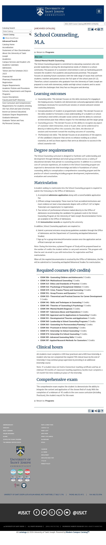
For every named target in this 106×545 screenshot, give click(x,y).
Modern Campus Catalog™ (77, 532)
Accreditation (7, 47)
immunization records (50, 222)
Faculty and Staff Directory (13, 100)
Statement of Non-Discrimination (16, 50)
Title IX (43, 461)
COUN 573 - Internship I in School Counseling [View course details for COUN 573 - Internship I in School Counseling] (59, 331)
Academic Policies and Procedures (16, 88)
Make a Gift (98, 3)
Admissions (6, 67)
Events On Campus (47, 436)
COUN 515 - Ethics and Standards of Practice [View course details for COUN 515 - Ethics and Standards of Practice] (59, 283)
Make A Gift (44, 430)
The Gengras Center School (12, 442)
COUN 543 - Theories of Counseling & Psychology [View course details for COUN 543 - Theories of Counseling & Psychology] (61, 305)
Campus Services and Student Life (16, 62)
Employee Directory (47, 458)
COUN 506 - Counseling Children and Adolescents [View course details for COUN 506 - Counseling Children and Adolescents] (61, 277)
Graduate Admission (10, 117)
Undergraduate (8, 425)
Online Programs (8, 433)
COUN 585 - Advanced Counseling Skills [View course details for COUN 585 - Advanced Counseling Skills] (57, 337)
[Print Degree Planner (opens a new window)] (89, 29)
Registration (7, 82)
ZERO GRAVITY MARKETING (93, 526)
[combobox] (85, 23)
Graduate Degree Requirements (15, 114)
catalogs (23, 532)
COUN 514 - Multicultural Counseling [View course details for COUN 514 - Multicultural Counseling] (56, 280)
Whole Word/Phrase (11, 38)
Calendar (44, 449)
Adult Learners (8, 430)
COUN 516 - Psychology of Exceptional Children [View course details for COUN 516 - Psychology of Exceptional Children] (60, 287)
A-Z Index (44, 452)
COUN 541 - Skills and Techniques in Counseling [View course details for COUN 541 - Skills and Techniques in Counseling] (60, 302)
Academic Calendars (10, 65)
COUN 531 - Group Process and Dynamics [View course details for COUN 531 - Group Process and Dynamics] (58, 293)
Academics (6, 59)
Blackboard (8, 3)
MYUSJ (17, 3)
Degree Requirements (11, 85)
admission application (58, 195)
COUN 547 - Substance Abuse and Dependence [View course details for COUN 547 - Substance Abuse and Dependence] (60, 312)
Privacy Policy (45, 464)
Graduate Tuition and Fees (13, 120)
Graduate (6, 428)
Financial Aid (7, 76)
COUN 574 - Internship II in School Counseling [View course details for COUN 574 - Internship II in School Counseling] (59, 334)
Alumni (5, 436)
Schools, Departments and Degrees (16, 91)
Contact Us (88, 3)
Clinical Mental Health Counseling (49, 60)
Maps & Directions (47, 425)
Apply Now (44, 433)
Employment (45, 455)
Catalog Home (8, 44)
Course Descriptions (10, 97)
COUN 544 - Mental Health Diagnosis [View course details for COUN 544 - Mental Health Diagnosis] (56, 308)
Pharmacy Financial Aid (11, 79)
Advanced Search (9, 41)
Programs (6, 94)
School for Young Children (12, 439)
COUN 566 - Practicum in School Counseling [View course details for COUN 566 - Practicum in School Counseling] (59, 327)
